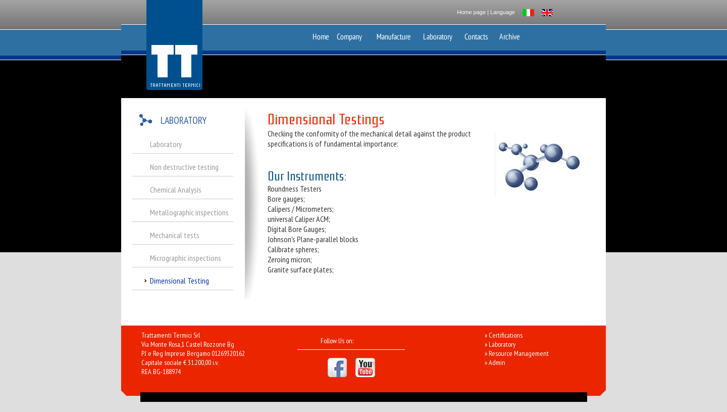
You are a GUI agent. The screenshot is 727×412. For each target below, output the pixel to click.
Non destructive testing (184, 167)
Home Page (321, 34)
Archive (509, 34)
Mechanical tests (174, 235)
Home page (471, 12)
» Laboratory (500, 344)
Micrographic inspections (185, 258)
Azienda (352, 34)
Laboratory (438, 34)
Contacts (478, 34)
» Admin (495, 362)
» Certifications (504, 335)
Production (393, 34)
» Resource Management (517, 353)
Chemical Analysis (175, 190)
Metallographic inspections (189, 212)
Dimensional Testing (179, 281)
